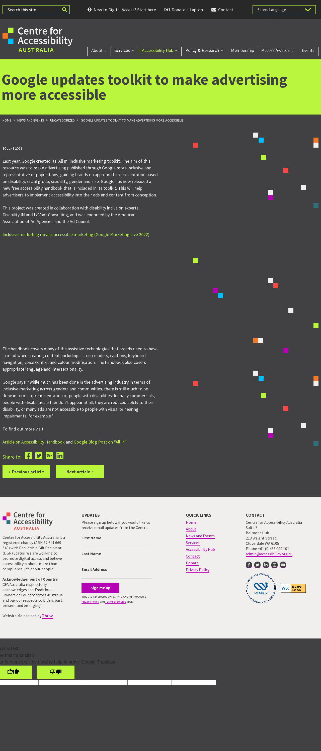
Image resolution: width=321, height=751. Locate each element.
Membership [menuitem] (242, 50)
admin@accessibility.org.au (269, 553)
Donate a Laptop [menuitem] (187, 10)
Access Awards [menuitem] (276, 50)
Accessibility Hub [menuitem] (157, 50)
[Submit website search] (64, 10)
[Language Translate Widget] (284, 9)
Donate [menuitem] (192, 562)
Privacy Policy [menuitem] (197, 569)
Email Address (94, 569)
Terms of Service (115, 601)
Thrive (47, 615)
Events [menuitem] (308, 50)
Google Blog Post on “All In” (100, 442)
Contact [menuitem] (225, 10)
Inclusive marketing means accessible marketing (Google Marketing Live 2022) (76, 234)
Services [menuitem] (122, 50)
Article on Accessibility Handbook (34, 442)
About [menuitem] (97, 50)
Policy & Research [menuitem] (202, 50)
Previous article (28, 472)
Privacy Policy (90, 601)
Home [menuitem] (191, 522)
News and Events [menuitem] (200, 535)
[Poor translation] (55, 672)
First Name (91, 537)
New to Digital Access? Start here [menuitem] (125, 10)
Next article (78, 472)
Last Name (91, 553)
